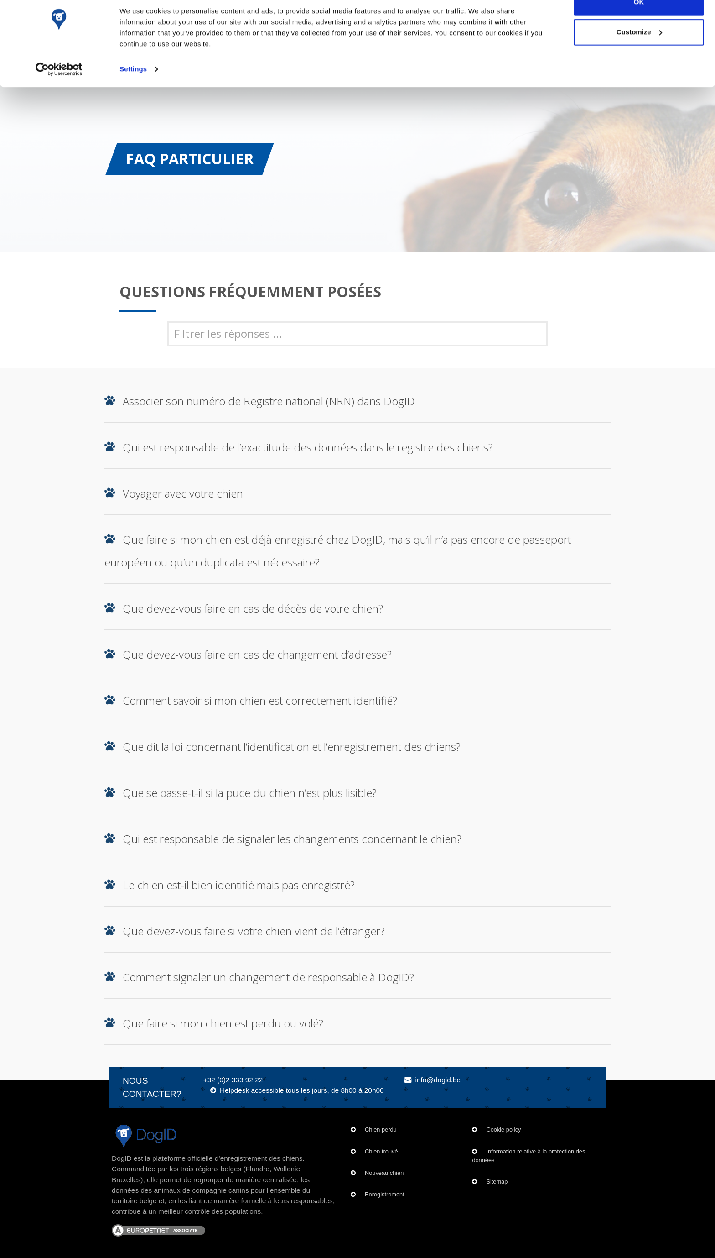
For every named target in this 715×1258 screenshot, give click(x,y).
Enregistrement (384, 1194)
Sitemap (497, 1181)
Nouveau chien (384, 1172)
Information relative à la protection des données (528, 1156)
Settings (133, 91)
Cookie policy (503, 1129)
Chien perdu (381, 1129)
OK (639, 24)
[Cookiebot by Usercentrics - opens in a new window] (59, 91)
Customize (639, 54)
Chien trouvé (381, 1151)
